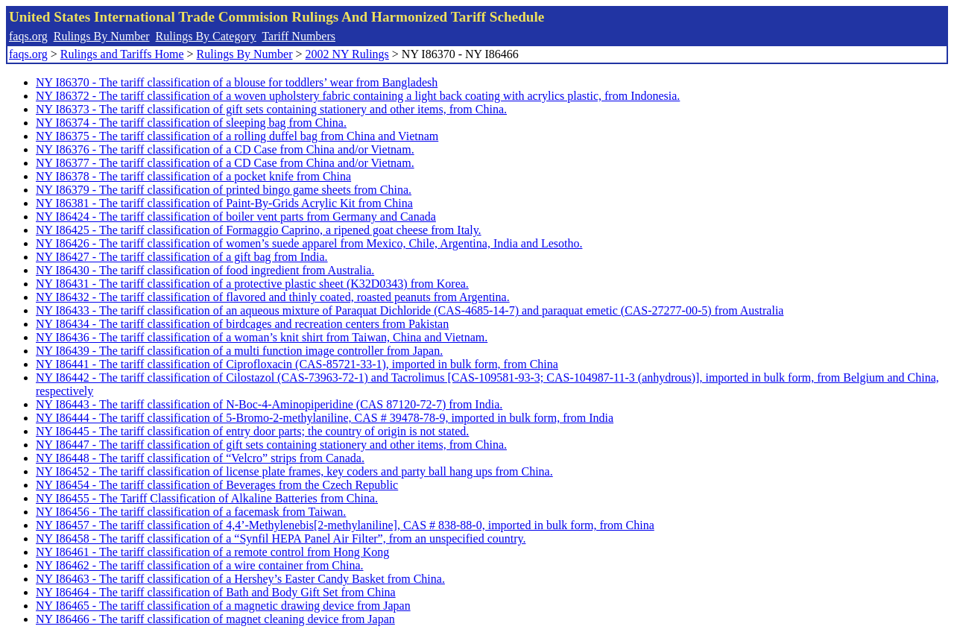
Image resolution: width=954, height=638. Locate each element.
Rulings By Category (206, 36)
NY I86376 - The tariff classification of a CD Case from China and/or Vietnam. (225, 149)
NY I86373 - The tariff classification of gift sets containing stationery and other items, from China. (271, 109)
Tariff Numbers (298, 36)
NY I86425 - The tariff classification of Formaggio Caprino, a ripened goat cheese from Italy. (258, 230)
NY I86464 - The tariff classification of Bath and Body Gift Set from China (216, 592)
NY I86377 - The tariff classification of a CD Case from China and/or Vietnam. (225, 163)
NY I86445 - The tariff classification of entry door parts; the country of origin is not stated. (252, 431)
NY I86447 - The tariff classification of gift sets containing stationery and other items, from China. (271, 444)
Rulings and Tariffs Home (122, 54)
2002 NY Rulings (347, 54)
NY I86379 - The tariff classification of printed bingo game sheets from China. (223, 189)
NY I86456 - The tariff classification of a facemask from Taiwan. (191, 511)
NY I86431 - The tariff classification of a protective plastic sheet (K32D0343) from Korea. (252, 283)
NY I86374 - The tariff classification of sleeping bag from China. (191, 122)
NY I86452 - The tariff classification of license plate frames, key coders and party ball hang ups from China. (294, 471)
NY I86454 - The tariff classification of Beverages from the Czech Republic (217, 485)
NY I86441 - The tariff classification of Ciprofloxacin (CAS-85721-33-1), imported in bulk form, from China (297, 364)
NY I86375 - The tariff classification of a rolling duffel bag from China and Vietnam (237, 136)
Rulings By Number (102, 36)
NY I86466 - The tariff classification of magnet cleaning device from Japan (215, 619)
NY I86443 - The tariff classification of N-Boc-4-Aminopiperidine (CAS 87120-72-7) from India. (269, 404)
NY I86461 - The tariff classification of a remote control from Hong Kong (212, 552)
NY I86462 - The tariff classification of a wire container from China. (200, 565)
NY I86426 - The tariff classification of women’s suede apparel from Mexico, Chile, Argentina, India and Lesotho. (309, 243)
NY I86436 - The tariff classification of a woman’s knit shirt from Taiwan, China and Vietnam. (261, 337)
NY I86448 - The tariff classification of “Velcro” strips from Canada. (200, 458)
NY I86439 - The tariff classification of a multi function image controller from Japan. (239, 350)
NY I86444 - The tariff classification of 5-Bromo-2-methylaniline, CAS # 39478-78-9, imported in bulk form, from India (324, 417)
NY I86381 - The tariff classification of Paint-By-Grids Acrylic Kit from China (224, 203)
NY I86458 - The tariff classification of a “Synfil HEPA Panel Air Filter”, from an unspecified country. (280, 538)
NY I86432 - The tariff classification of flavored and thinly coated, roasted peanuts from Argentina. (273, 297)
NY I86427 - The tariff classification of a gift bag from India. (182, 256)
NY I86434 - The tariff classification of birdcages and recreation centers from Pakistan (242, 324)
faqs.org (28, 36)
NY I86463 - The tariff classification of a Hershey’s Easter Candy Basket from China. (240, 578)
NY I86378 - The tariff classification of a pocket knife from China (193, 176)
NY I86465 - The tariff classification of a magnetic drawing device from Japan (223, 605)
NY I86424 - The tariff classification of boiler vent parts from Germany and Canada (236, 216)
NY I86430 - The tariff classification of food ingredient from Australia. (205, 270)
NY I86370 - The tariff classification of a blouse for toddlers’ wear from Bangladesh (236, 82)
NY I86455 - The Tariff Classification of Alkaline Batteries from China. (207, 498)
